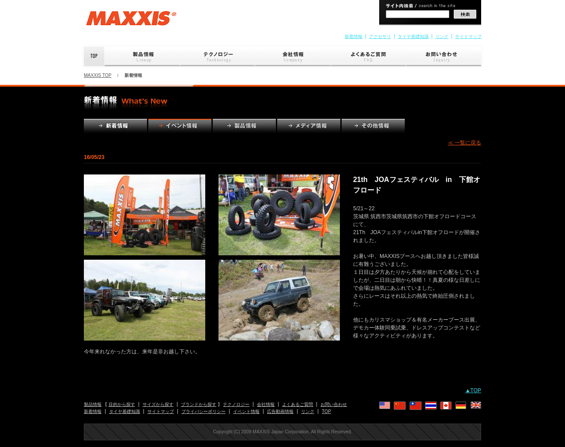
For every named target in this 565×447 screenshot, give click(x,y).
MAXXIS (131, 21)
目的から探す (122, 404)
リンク (441, 36)
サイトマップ (468, 36)
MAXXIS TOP (97, 75)
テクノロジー (217, 56)
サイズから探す (158, 404)
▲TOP (473, 390)
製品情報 (142, 56)
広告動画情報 (280, 411)
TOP (326, 411)
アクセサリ (380, 36)
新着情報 (353, 36)
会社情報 (293, 56)
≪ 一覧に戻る (464, 143)
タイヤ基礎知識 (413, 36)
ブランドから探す (198, 404)
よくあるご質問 (368, 56)
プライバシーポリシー (203, 411)
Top (93, 56)
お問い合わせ (444, 56)
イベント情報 (246, 411)
